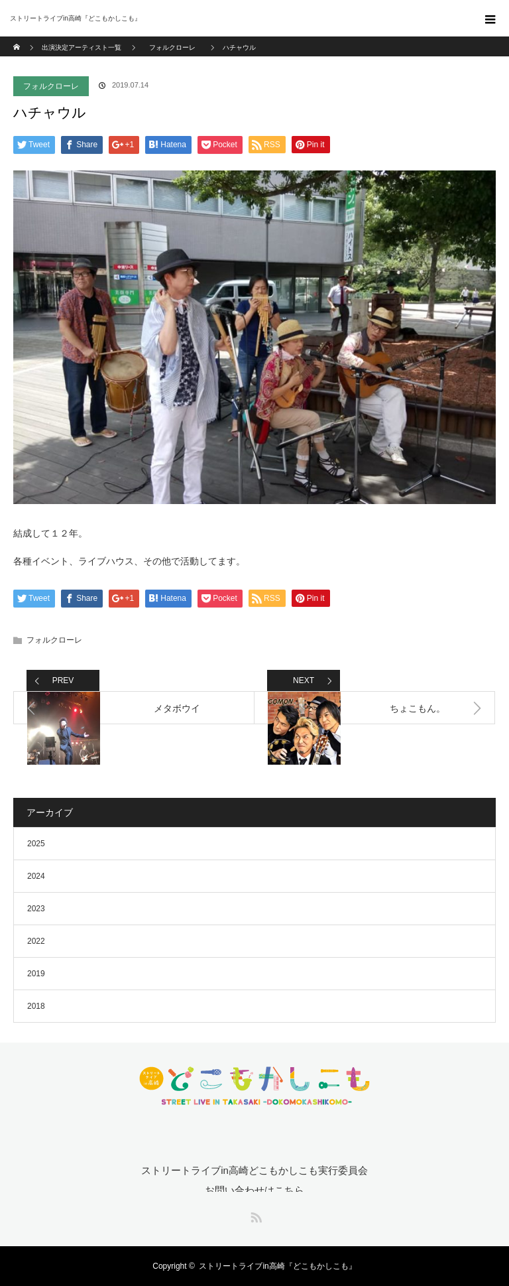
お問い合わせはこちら (254, 1190)
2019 (36, 973)
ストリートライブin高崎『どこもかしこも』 (277, 1266)
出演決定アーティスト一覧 (81, 47)
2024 (36, 876)
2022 (36, 941)
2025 (36, 843)
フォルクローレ (51, 86)
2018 (36, 1006)
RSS (254, 1215)
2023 (36, 908)
